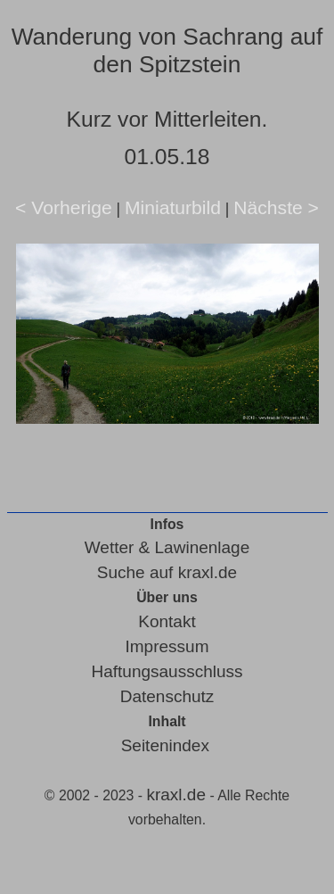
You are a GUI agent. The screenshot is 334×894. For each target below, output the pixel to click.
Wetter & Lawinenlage (167, 547)
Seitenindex (165, 745)
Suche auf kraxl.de (167, 572)
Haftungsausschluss (166, 671)
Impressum (167, 646)
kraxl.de (176, 794)
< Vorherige (63, 207)
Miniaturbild (173, 207)
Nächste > (276, 207)
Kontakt (166, 621)
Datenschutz (167, 696)
